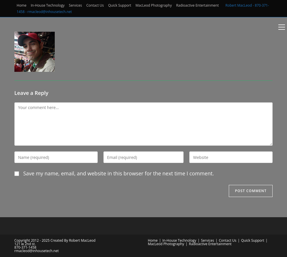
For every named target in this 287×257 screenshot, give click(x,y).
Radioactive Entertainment (197, 5)
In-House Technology (48, 5)
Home (22, 5)
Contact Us (95, 5)
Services (75, 5)
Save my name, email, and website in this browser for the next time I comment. (118, 173)
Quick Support (119, 5)
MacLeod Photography (153, 5)
